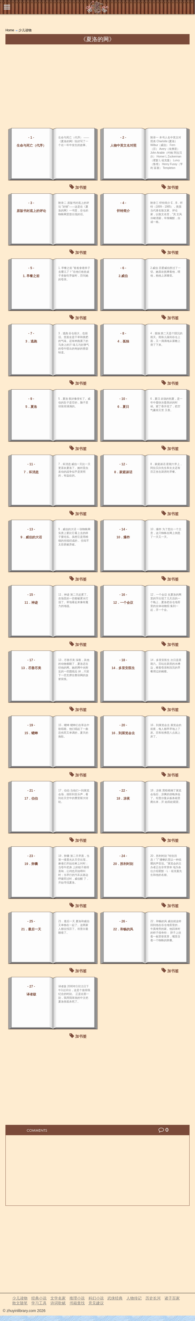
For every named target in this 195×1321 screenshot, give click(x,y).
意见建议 (96, 1303)
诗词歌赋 (58, 1303)
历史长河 (153, 1298)
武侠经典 (115, 1298)
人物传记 (134, 1298)
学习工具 (39, 1303)
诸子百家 (172, 1298)
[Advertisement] (97, 85)
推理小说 (77, 1298)
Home (9, 30)
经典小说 (39, 1298)
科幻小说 (96, 1298)
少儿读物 (25, 30)
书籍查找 (77, 1303)
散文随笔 (20, 1303)
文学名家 (58, 1298)
